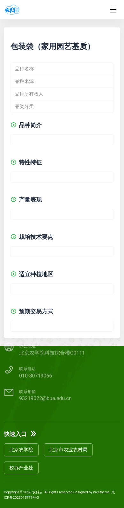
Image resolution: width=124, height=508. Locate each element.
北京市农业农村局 (68, 450)
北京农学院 (21, 450)
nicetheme (101, 492)
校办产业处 (21, 468)
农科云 (37, 492)
